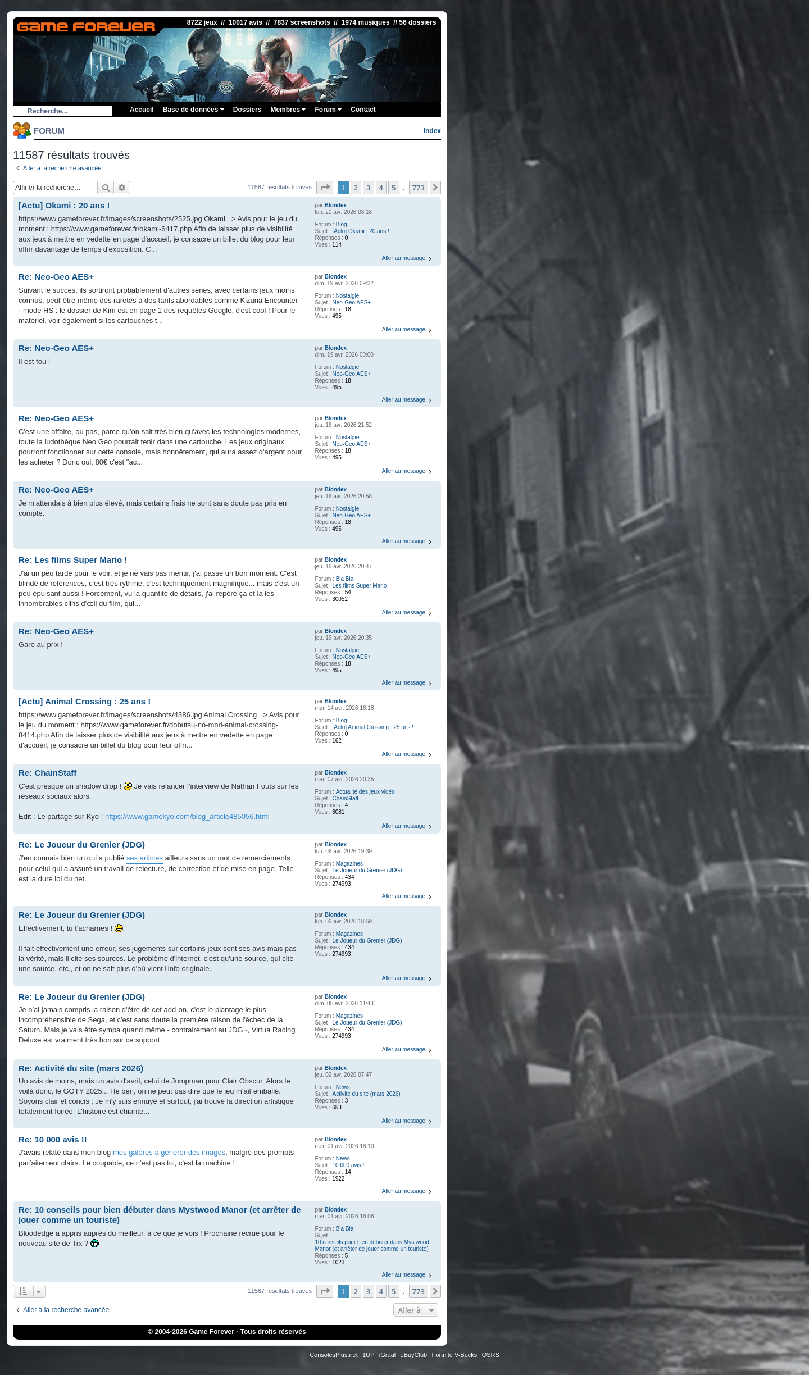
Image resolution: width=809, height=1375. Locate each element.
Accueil (142, 109)
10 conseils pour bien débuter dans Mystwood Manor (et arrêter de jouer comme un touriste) (372, 1245)
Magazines (349, 863)
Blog (341, 224)
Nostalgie (348, 296)
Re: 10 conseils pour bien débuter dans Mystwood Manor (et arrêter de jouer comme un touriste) (160, 1215)
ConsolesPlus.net (334, 1354)
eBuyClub (414, 1354)
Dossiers (247, 109)
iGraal (387, 1354)
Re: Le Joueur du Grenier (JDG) (82, 844)
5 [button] (394, 188)
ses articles (144, 858)
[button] (324, 187)
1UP (368, 1354)
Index (432, 131)
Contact (363, 109)
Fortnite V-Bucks (455, 1354)
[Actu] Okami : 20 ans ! (361, 231)
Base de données (193, 109)
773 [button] (418, 188)
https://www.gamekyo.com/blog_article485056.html (187, 816)
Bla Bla (345, 579)
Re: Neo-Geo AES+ (56, 276)
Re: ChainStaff (47, 772)
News (343, 1087)
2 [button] (356, 188)
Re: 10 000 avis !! (53, 1139)
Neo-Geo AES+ (352, 302)
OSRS (490, 1354)
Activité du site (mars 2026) (367, 1094)
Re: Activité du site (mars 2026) (81, 1068)
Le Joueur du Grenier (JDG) (367, 870)
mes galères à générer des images (169, 1152)
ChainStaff (346, 798)
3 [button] (368, 188)
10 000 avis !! (349, 1165)
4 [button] (381, 188)
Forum (328, 109)
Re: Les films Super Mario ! (73, 559)
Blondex (336, 205)
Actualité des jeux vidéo (365, 792)
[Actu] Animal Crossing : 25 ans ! (373, 727)
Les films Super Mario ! (361, 585)
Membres (288, 109)
